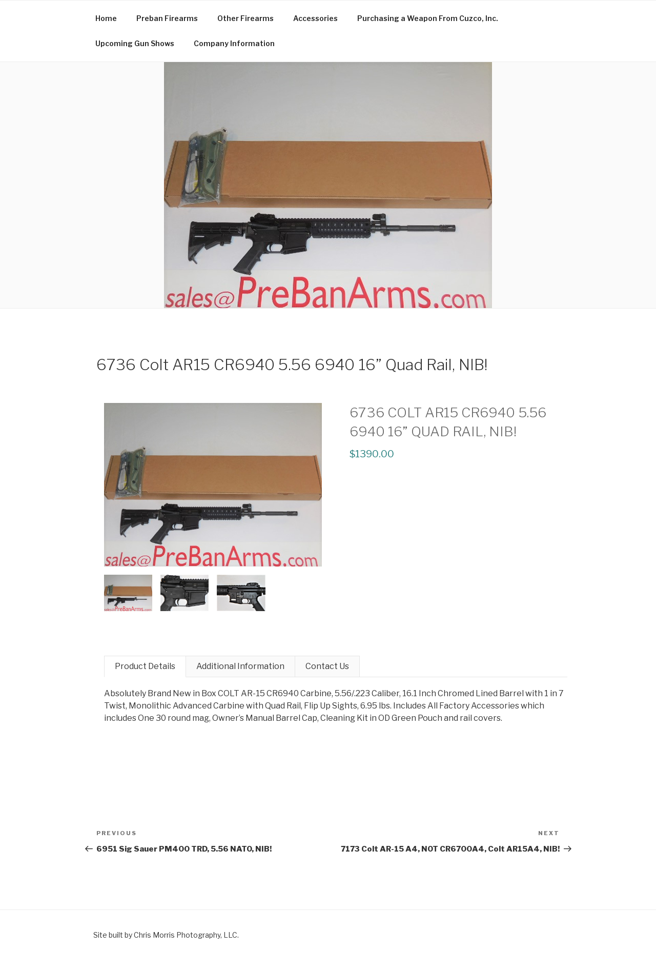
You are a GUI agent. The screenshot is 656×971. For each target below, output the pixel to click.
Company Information (234, 43)
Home (106, 18)
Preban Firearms (167, 18)
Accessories (315, 18)
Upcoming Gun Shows (134, 43)
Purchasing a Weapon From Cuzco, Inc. (427, 18)
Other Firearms (245, 18)
